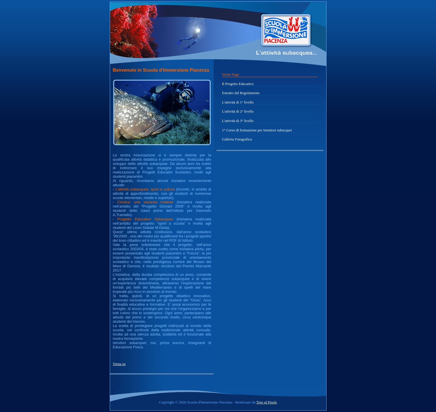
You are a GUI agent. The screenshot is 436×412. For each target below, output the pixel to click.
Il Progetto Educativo (238, 84)
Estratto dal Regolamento (241, 93)
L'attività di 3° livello (238, 121)
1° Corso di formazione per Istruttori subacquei (257, 130)
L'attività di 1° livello (238, 102)
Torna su (119, 364)
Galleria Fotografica (237, 139)
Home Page (230, 74)
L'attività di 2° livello (238, 111)
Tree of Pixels (266, 402)
